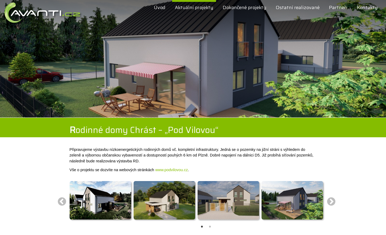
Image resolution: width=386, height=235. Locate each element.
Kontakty (367, 7)
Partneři (338, 7)
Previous (62, 201)
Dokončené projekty (244, 7)
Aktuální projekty (194, 7)
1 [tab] (200, 221)
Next (331, 201)
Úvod (159, 7)
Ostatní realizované (298, 7)
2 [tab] (208, 221)
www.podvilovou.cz (171, 170)
